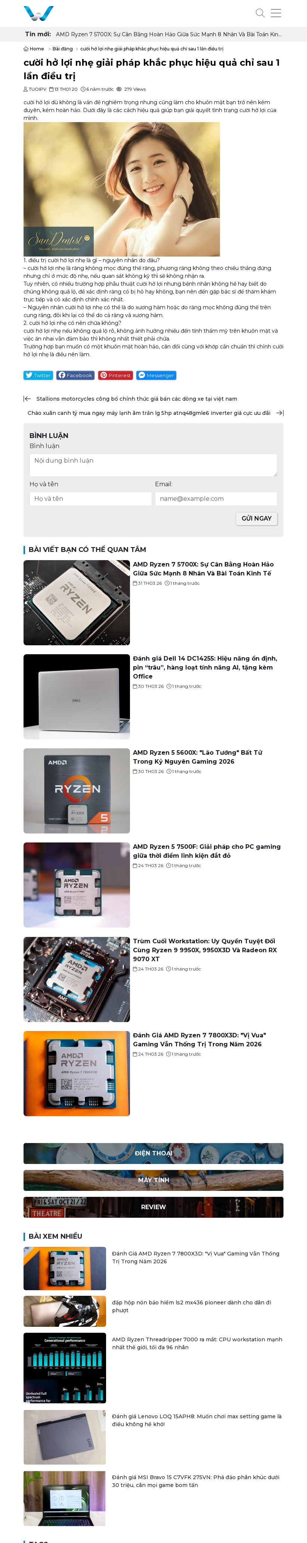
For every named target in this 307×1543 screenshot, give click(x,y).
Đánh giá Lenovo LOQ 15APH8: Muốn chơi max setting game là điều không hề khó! (197, 1420)
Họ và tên (44, 484)
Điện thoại (154, 1153)
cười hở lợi (37, 102)
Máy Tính (153, 1180)
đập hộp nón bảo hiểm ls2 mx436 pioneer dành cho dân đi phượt (191, 1306)
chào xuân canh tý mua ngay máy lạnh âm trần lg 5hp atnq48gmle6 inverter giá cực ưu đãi (149, 413)
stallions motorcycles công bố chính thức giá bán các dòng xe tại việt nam (137, 398)
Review (153, 1207)
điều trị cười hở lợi (51, 260)
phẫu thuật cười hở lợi (134, 283)
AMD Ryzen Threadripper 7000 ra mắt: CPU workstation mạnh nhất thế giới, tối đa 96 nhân (197, 1343)
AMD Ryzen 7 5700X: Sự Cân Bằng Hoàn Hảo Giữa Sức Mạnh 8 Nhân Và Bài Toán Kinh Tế (169, 34)
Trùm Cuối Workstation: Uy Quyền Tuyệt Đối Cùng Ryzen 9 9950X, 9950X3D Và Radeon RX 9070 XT (205, 950)
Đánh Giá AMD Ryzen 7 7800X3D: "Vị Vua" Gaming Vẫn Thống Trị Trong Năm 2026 (195, 1257)
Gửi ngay (257, 518)
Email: (164, 484)
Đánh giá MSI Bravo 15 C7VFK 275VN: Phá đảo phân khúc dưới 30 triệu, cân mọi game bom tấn (195, 1481)
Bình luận (44, 446)
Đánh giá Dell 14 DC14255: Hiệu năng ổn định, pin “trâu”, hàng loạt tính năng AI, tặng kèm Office (205, 667)
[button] (260, 13)
